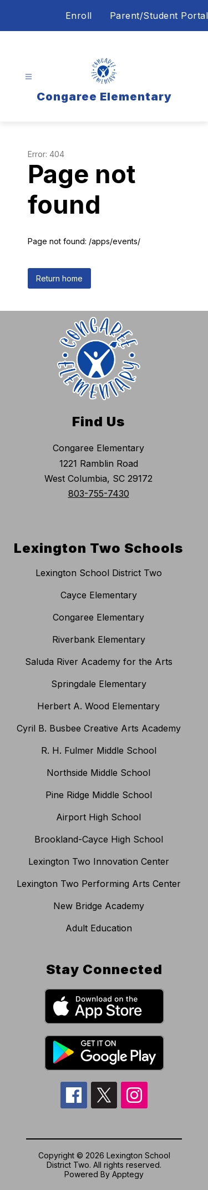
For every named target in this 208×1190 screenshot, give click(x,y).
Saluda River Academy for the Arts (99, 661)
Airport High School (98, 817)
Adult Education (98, 928)
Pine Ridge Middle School (98, 794)
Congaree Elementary (98, 617)
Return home (59, 278)
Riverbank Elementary (98, 639)
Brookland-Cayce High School (98, 839)
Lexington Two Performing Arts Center (99, 883)
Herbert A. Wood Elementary (98, 706)
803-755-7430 (98, 493)
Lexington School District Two (98, 572)
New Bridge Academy (98, 905)
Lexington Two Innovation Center (98, 861)
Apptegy (128, 1174)
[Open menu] (28, 76)
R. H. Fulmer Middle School (98, 750)
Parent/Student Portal (159, 15)
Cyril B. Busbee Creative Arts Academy (99, 728)
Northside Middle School (98, 772)
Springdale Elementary (98, 683)
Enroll (78, 15)
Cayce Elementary (98, 595)
